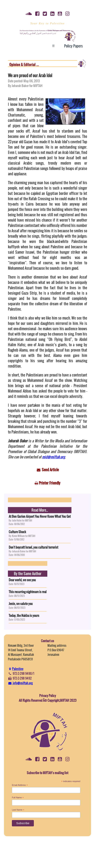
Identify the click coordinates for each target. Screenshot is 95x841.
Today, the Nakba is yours (24, 615)
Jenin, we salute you (21, 603)
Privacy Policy (47, 695)
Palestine (15, 668)
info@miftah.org (20, 683)
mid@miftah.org (53, 457)
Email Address (20, 785)
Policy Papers (73, 46)
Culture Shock (17, 531)
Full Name (18, 797)
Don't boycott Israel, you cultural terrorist (33, 547)
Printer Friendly (49, 483)
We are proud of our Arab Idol (30, 75)
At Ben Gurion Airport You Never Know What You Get (40, 516)
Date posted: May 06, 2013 (24, 81)
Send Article (50, 469)
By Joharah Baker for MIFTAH (25, 85)
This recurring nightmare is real (28, 591)
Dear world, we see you (22, 579)
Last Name (18, 810)
